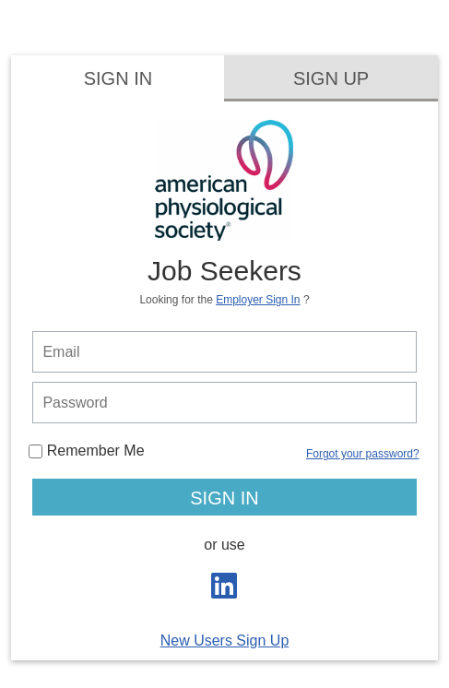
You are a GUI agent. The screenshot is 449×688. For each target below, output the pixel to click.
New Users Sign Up (224, 640)
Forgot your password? (362, 453)
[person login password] (224, 402)
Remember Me (86, 450)
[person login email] (224, 352)
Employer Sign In (258, 299)
